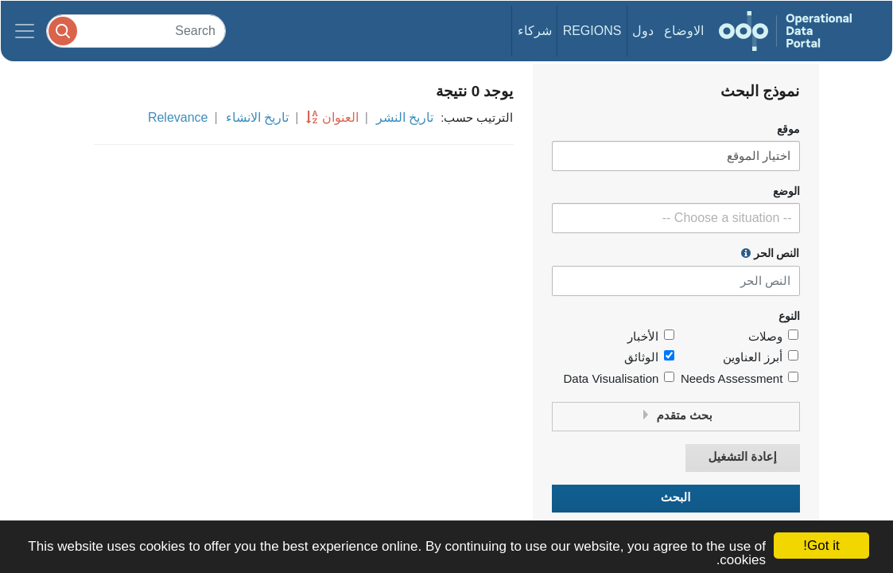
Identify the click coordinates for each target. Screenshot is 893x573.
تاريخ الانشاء (257, 117)
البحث (676, 498)
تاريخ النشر (404, 117)
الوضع (786, 191)
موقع (788, 129)
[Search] (136, 30)
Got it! (821, 545)
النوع (789, 316)
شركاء (535, 30)
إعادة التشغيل (742, 457)
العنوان (340, 117)
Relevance (178, 117)
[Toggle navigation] (24, 31)
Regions (592, 30)
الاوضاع (684, 30)
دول (643, 30)
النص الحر (770, 253)
